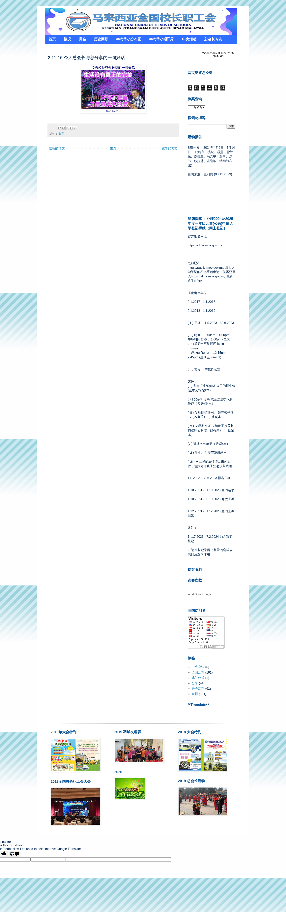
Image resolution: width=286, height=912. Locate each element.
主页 (113, 148)
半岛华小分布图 (128, 39)
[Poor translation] (14, 854)
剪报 (195, 694)
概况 (67, 39)
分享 (61, 133)
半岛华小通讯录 (161, 39)
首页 (52, 39)
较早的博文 (170, 148)
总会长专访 (213, 39)
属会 (82, 39)
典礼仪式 (198, 678)
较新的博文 (57, 148)
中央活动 (189, 39)
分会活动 (198, 688)
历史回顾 (101, 39)
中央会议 (198, 667)
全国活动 (198, 672)
